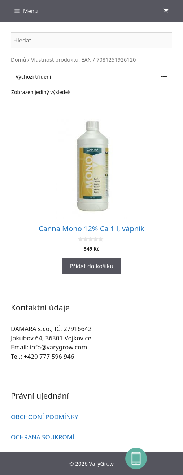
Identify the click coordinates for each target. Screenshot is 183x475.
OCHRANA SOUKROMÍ (43, 437)
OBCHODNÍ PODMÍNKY (44, 417)
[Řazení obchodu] (91, 76)
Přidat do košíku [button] (91, 266)
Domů (18, 59)
